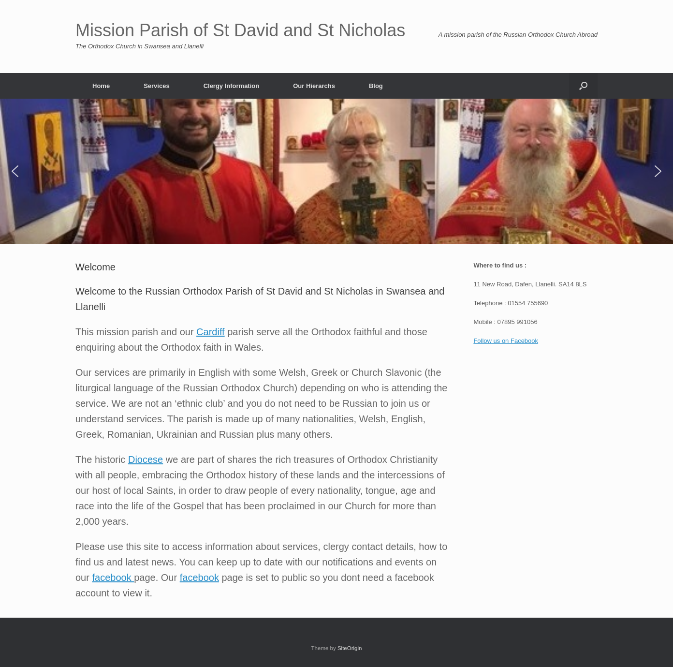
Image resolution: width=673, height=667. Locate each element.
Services (157, 85)
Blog (376, 85)
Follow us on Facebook (505, 340)
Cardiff (210, 331)
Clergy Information (232, 85)
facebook (113, 577)
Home (101, 85)
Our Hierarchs (314, 85)
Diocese (145, 459)
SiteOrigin (349, 648)
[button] (583, 86)
